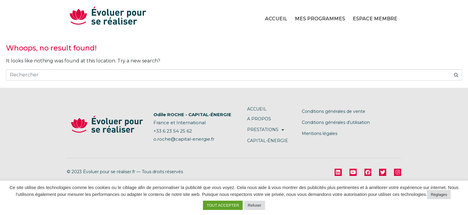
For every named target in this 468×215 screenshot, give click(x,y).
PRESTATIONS (265, 130)
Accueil (276, 19)
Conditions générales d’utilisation (336, 122)
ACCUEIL (257, 109)
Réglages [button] (439, 194)
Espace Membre (375, 19)
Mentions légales (319, 133)
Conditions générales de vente (333, 111)
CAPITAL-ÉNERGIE (267, 140)
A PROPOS (259, 119)
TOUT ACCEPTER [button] (223, 205)
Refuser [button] (254, 205)
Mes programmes (320, 19)
